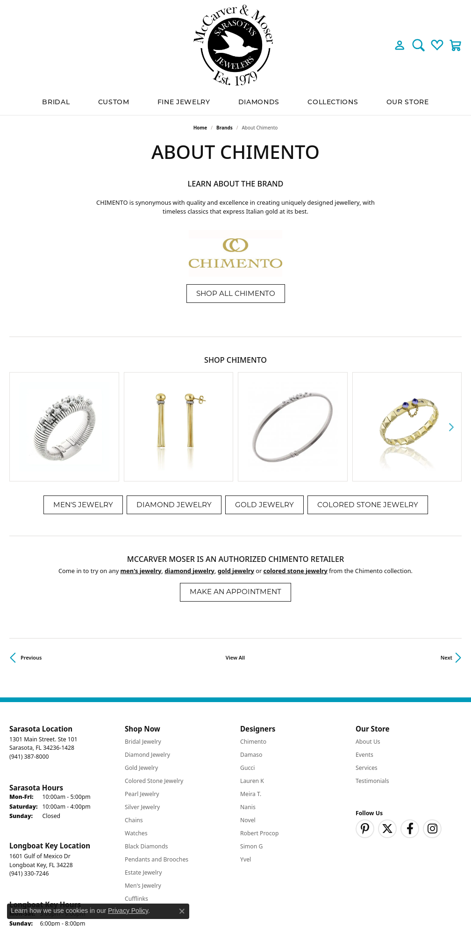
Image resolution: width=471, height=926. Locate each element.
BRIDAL (56, 102)
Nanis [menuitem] (248, 724)
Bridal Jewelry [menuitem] (143, 659)
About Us (368, 659)
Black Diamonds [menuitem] (146, 764)
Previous (31, 574)
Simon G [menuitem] (251, 764)
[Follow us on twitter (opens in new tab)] (387, 746)
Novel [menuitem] (248, 737)
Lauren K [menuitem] (252, 698)
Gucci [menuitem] (247, 685)
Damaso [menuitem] (251, 672)
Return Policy (252, 893)
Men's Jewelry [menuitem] (143, 803)
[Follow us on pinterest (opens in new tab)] (365, 746)
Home (200, 127)
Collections (332, 102)
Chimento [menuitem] (253, 659)
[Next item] (451, 385)
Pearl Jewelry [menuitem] (142, 711)
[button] (400, 45)
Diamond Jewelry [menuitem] (147, 672)
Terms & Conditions (355, 893)
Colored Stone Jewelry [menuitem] (154, 698)
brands (224, 127)
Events (364, 672)
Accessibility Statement (424, 893)
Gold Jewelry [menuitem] (141, 685)
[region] (235, 385)
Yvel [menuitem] (245, 777)
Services (367, 685)
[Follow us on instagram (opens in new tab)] (432, 746)
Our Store (407, 102)
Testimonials (372, 698)
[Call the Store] (29, 674)
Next (446, 574)
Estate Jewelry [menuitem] (143, 790)
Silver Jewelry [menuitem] (142, 724)
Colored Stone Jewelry (367, 421)
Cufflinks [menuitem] (136, 816)
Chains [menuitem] (134, 737)
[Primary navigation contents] (235, 102)
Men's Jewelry (83, 421)
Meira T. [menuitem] (250, 711)
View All (235, 574)
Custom (113, 102)
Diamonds (258, 102)
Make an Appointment (235, 509)
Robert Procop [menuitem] (259, 750)
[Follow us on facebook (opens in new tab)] (409, 746)
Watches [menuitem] (136, 750)
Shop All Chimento (235, 293)
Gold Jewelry (264, 421)
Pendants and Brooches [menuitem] (156, 777)
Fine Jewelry (183, 102)
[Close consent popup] (182, 911)
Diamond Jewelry (174, 421)
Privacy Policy (299, 893)
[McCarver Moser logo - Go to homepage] (235, 45)
